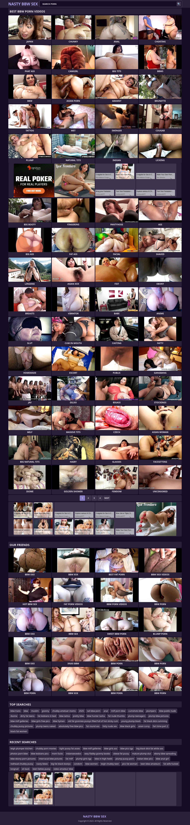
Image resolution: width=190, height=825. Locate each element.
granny (45, 710)
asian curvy (144, 726)
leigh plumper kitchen (21, 748)
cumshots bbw (135, 710)
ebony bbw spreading (165, 753)
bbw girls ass (110, 748)
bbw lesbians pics (40, 753)
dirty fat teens (27, 716)
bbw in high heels (103, 758)
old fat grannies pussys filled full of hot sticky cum (93, 721)
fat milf (69, 758)
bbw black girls (127, 726)
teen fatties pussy (41, 768)
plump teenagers (136, 716)
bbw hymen (59, 721)
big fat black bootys (61, 763)
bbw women (91, 763)
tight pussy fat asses (69, 748)
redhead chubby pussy (21, 763)
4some (13, 716)
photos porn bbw (19, 753)
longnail (14, 768)
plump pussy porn (125, 758)
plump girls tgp (84, 758)
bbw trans (15, 710)
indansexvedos (73, 753)
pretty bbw (78, 716)
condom (78, 763)
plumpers (151, 710)
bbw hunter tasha (96, 716)
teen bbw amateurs (150, 763)
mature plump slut (141, 753)
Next (106, 498)
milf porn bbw (118, 710)
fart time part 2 (160, 726)
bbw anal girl (162, 758)
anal (106, 710)
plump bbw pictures (159, 716)
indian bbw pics (145, 758)
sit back (26, 768)
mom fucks (57, 753)
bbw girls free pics (41, 721)
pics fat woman (129, 763)
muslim (35, 710)
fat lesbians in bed (47, 716)
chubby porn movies (46, 748)
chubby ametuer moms (64, 710)
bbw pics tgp (126, 748)
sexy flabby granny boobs (97, 753)
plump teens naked (46, 726)
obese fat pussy (121, 753)
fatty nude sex (110, 726)
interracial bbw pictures (50, 758)
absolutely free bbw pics (71, 726)
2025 (81, 710)
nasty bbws (42, 763)
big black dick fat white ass (149, 748)
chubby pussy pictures (21, 726)
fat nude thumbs (116, 716)
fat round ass (92, 726)
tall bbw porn (93, 710)
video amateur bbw (63, 768)
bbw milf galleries (19, 721)
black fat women (18, 731)
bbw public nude (167, 710)
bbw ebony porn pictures (23, 758)
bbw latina (64, 716)
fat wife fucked (170, 763)
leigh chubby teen (110, 763)
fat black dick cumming (155, 721)
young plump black (131, 721)
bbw (26, 710)
